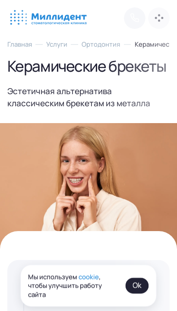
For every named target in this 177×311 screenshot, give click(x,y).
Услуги (56, 44)
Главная (19, 44)
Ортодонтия (101, 44)
